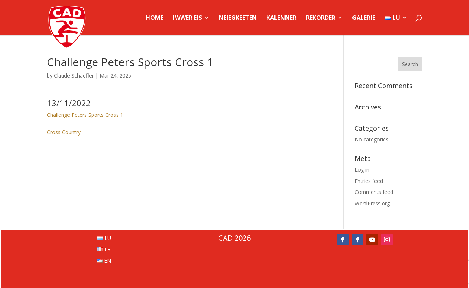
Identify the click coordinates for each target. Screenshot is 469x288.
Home (154, 18)
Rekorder (320, 18)
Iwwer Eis (187, 18)
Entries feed (369, 180)
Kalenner (281, 18)
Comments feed (374, 191)
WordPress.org (372, 203)
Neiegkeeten (238, 18)
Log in (362, 169)
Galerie (363, 18)
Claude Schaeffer (74, 75)
